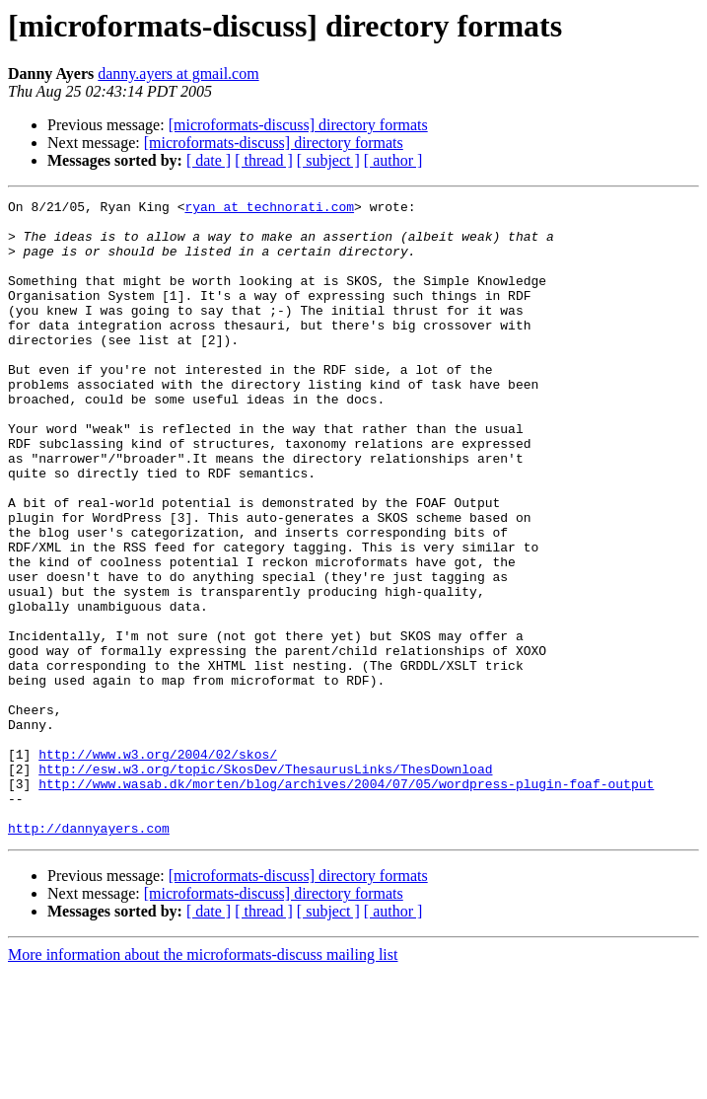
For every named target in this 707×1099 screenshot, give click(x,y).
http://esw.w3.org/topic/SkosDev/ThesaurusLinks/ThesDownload (265, 884)
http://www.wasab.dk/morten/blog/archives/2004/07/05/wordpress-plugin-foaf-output (346, 902)
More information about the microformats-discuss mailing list (202, 1081)
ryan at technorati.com (269, 209)
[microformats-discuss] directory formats (298, 124)
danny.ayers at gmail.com (178, 73)
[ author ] (393, 160)
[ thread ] (264, 160)
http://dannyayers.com (89, 955)
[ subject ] (328, 160)
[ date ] (208, 160)
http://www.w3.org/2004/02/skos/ (157, 866)
